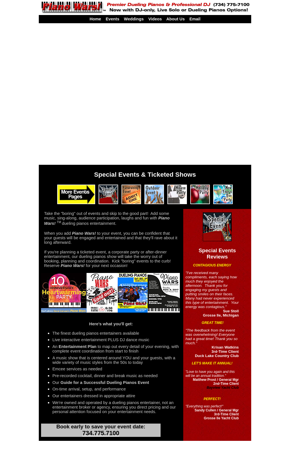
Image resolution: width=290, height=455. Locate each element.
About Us (175, 19)
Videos (155, 19)
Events (112, 19)
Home (95, 19)
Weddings (134, 19)
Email (195, 19)
